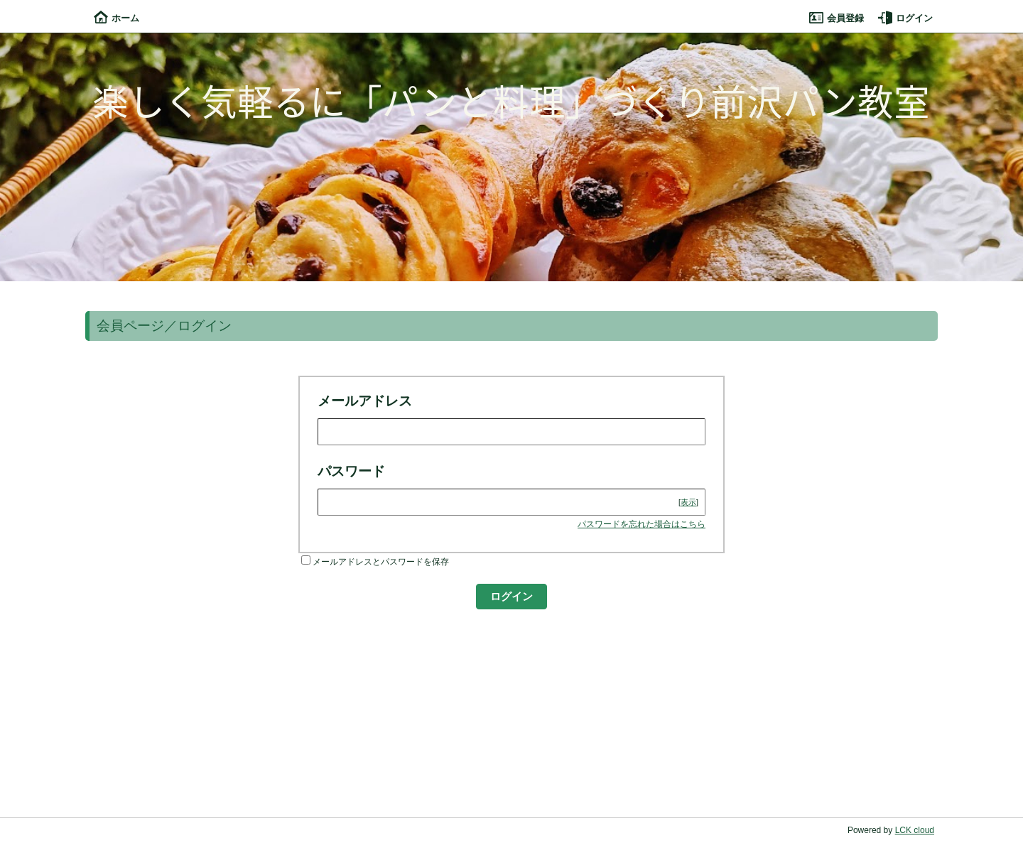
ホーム (116, 18)
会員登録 (836, 18)
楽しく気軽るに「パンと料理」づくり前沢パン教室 (511, 100)
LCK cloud (914, 830)
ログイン (905, 18)
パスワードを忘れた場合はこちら (641, 524)
